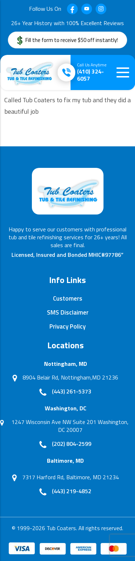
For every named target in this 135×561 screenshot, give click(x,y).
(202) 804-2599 (71, 444)
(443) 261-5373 (71, 391)
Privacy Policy (67, 326)
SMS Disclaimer (67, 312)
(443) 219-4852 (71, 491)
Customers (67, 298)
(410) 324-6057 (92, 72)
